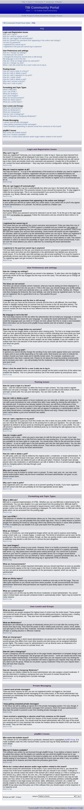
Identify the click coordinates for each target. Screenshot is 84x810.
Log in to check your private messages (42, 16)
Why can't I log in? (10, 34)
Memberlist (39, 2)
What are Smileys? (10, 94)
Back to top (7, 165)
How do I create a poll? (12, 77)
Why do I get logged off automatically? (18, 38)
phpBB (37, 808)
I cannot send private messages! (15, 122)
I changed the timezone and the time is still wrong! (22, 57)
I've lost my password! (11, 43)
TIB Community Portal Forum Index (16, 23)
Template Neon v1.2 (73, 808)
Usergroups (50, 2)
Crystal (81, 808)
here (32, 11)
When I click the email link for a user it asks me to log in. (25, 65)
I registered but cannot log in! (14, 45)
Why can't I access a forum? (14, 81)
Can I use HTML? (10, 92)
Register (59, 2)
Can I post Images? (10, 96)
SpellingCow (63, 808)
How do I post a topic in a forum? (16, 71)
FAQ (23, 2)
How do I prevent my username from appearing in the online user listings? (32, 40)
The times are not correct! (13, 55)
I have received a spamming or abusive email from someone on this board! (32, 126)
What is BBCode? (10, 90)
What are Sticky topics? (12, 100)
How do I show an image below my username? (21, 61)
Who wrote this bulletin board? (15, 133)
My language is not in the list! (14, 59)
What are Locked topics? (12, 102)
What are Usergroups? (12, 112)
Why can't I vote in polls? (12, 83)
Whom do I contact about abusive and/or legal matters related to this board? (32, 137)
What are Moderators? (11, 110)
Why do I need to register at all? (15, 36)
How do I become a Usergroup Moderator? (19, 116)
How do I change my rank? (13, 63)
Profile (24, 16)
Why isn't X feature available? (14, 135)
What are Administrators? (13, 108)
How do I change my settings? (15, 53)
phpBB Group (69, 740)
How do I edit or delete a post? (15, 73)
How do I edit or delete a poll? (14, 79)
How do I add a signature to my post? (17, 75)
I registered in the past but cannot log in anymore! (22, 47)
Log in (60, 16)
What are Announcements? (13, 98)
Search (30, 2)
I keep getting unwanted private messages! (19, 124)
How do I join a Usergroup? (13, 114)
